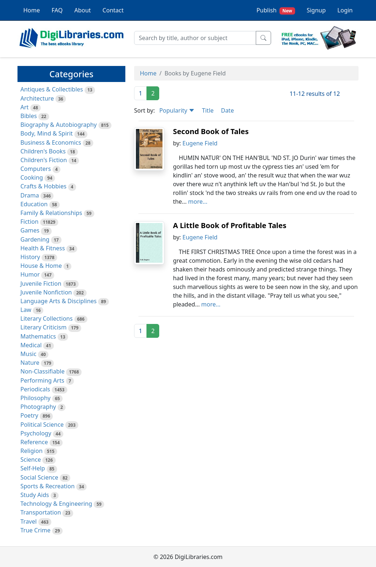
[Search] (195, 38)
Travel (28, 521)
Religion (31, 451)
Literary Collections (46, 318)
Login (345, 10)
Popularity (177, 110)
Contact (113, 10)
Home (31, 10)
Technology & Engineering (56, 504)
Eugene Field (200, 143)
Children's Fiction (43, 160)
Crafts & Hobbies (43, 186)
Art (24, 107)
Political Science (42, 425)
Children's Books (43, 151)
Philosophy (35, 398)
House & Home (41, 266)
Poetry (29, 415)
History (30, 257)
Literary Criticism (43, 327)
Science (30, 459)
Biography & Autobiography (58, 125)
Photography (38, 407)
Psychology (35, 433)
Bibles (28, 116)
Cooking (31, 177)
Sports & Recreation (47, 486)
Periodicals (35, 389)
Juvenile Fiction (40, 283)
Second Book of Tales (211, 131)
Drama (29, 195)
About (82, 10)
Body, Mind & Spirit (46, 133)
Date (227, 110)
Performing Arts (42, 380)
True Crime (35, 530)
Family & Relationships (51, 213)
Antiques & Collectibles (51, 89)
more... (197, 202)
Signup (316, 10)
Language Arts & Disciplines (58, 301)
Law (25, 310)
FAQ (57, 10)
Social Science (39, 477)
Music (28, 354)
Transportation (40, 512)
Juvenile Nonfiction (46, 292)
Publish (275, 10)
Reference (34, 442)
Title (208, 110)
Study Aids (34, 495)
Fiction (29, 222)
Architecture (37, 98)
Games (29, 230)
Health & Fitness (42, 248)
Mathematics (38, 336)
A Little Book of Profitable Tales (229, 225)
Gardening (35, 239)
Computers (35, 169)
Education (34, 204)
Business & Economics (50, 142)
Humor (30, 274)
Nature (29, 363)
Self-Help (32, 468)
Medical (31, 345)
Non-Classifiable (42, 371)
